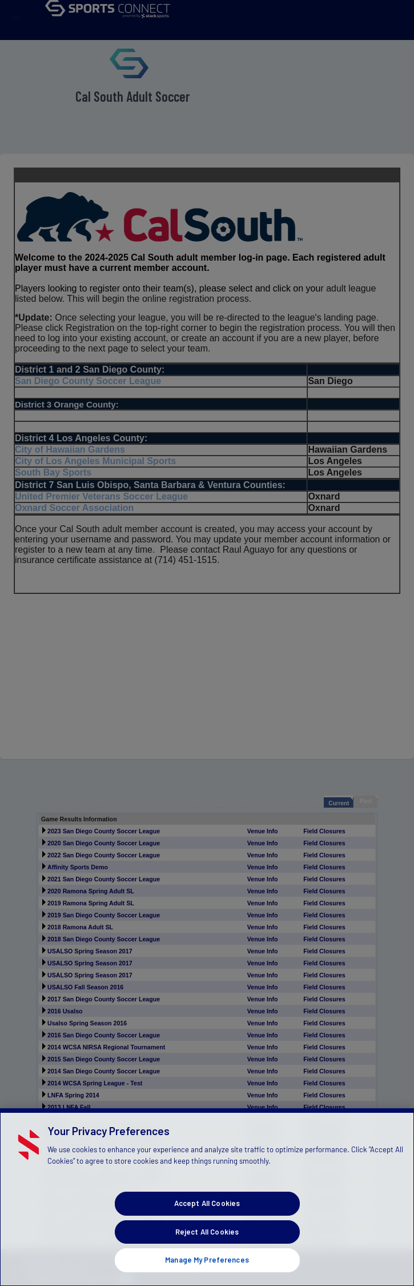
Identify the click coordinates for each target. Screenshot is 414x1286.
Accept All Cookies (207, 1227)
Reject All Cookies (207, 1255)
